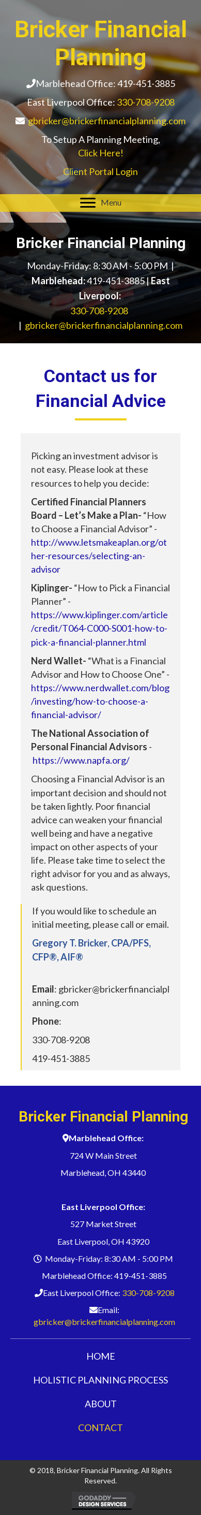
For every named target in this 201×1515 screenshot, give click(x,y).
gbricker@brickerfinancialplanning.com (106, 120)
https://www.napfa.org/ (81, 760)
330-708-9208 (146, 102)
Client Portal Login (100, 171)
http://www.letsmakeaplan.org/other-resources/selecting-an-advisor (99, 555)
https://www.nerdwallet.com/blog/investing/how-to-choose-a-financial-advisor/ (100, 701)
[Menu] (101, 203)
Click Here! (100, 152)
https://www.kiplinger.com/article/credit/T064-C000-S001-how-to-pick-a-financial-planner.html (99, 628)
